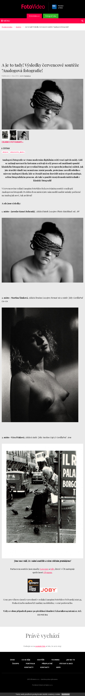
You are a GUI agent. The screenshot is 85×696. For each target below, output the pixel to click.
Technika (55, 660)
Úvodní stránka (7, 27)
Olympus (47, 572)
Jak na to (70, 660)
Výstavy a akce (66, 664)
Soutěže (18, 27)
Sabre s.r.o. (49, 685)
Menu (6, 20)
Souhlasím (65, 694)
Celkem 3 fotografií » (12, 142)
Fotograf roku (50, 16)
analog (5, 152)
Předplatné (47, 664)
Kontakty (28, 667)
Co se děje (26, 660)
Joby (52, 569)
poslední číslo (40, 646)
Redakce (27, 76)
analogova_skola (17, 152)
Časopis (15, 664)
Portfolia (30, 664)
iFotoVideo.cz (34, 16)
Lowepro (44, 569)
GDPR (58, 667)
